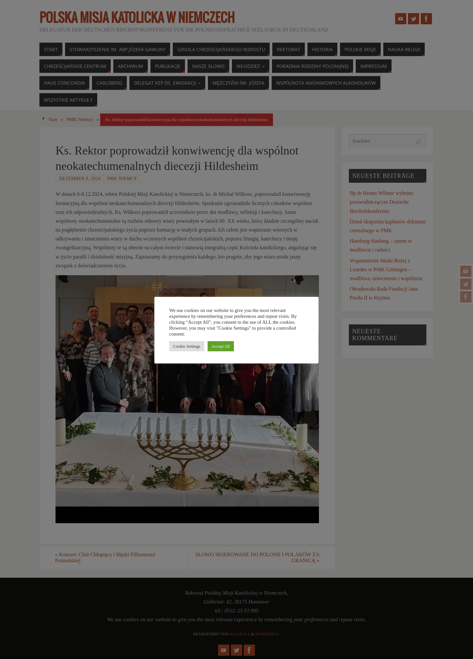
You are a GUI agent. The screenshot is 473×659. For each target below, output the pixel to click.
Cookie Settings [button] (186, 346)
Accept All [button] (221, 346)
